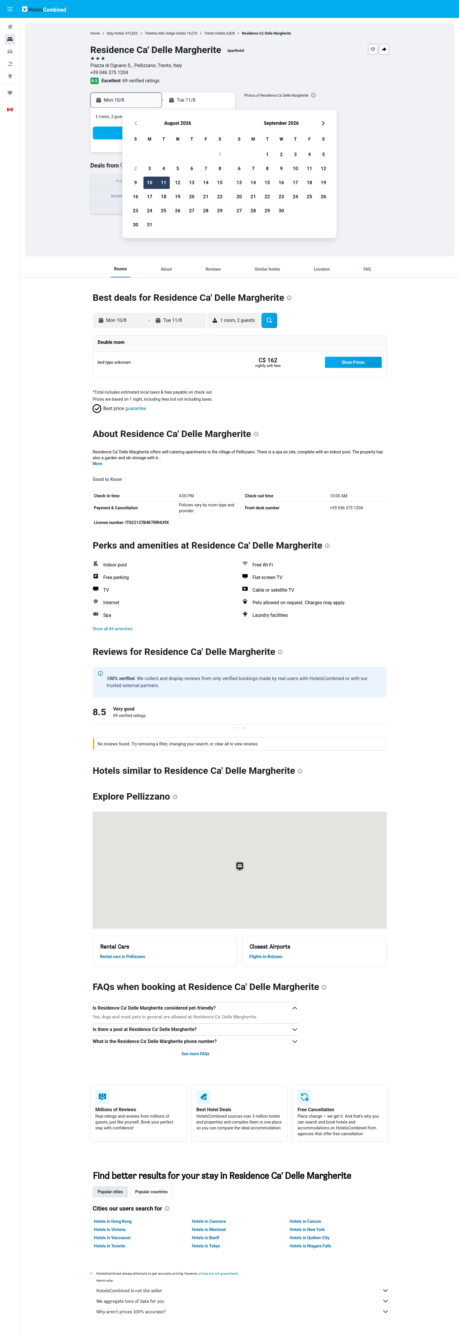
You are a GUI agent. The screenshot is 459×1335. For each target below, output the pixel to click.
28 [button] (205, 211)
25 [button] (163, 211)
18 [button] (163, 196)
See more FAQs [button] (195, 1053)
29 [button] (219, 211)
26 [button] (177, 211)
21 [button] (205, 196)
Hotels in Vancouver (112, 1237)
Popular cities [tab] (110, 1191)
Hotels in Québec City (309, 1237)
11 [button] (163, 182)
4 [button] (163, 168)
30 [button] (135, 225)
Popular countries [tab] (151, 1191)
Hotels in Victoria (110, 1229)
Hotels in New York (307, 1229)
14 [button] (205, 182)
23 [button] (135, 211)
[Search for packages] (10, 64)
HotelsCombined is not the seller (242, 1290)
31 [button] (149, 225)
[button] (10, 9)
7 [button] (205, 168)
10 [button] (149, 182)
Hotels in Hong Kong (113, 1221)
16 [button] (135, 196)
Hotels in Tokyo (206, 1246)
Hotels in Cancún (305, 1221)
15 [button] (219, 182)
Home (95, 33)
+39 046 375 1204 (109, 72)
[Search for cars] (10, 51)
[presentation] (313, 95)
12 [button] (177, 182)
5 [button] (177, 168)
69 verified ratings (141, 80)
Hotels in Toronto (110, 1246)
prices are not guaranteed (218, 1273)
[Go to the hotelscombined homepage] (44, 9)
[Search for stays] (10, 39)
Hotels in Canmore (209, 1221)
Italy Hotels (115, 33)
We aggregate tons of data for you (242, 1301)
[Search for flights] (10, 27)
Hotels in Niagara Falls (310, 1246)
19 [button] (177, 196)
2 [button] (135, 168)
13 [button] (191, 182)
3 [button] (149, 168)
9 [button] (135, 182)
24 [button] (149, 211)
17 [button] (149, 196)
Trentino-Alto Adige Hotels (165, 33)
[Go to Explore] (10, 76)
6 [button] (191, 168)
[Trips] (10, 93)
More (97, 463)
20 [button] (191, 196)
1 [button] (219, 154)
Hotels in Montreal (209, 1229)
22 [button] (219, 196)
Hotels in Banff (205, 1237)
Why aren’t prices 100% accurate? (242, 1311)
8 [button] (219, 168)
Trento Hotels (214, 33)
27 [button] (191, 211)
